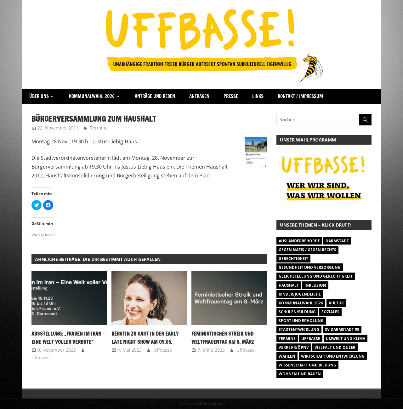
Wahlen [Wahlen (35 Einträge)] (287, 356)
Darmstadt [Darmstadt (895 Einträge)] (337, 241)
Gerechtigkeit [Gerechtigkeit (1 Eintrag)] (293, 258)
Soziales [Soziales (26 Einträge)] (330, 311)
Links (258, 96)
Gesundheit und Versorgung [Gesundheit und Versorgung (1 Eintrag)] (310, 267)
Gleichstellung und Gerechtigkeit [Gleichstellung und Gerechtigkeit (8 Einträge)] (316, 276)
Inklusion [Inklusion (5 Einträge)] (315, 285)
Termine (99, 128)
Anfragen (199, 96)
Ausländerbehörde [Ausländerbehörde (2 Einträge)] (299, 241)
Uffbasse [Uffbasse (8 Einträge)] (310, 338)
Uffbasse (40, 357)
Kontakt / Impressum (300, 96)
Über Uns (39, 96)
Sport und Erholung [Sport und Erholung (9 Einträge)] (301, 320)
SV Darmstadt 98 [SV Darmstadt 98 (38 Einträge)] (342, 329)
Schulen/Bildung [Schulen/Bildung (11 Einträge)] (297, 311)
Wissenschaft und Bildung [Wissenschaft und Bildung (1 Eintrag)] (307, 365)
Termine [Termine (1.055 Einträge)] (287, 338)
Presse (231, 96)
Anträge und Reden (155, 96)
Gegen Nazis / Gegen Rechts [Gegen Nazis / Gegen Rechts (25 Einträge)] (307, 249)
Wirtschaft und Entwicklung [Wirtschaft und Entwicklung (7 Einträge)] (333, 356)
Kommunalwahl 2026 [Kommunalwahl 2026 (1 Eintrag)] (301, 303)
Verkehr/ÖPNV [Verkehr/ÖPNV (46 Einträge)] (294, 347)
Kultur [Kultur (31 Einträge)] (336, 303)
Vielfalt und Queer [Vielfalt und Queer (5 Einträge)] (335, 347)
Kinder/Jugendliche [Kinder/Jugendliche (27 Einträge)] (300, 294)
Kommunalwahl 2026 (92, 96)
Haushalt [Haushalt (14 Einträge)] (289, 285)
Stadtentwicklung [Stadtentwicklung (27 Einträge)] (299, 329)
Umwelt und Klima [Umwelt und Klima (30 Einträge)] (345, 338)
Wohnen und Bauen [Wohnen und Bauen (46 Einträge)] (300, 374)
